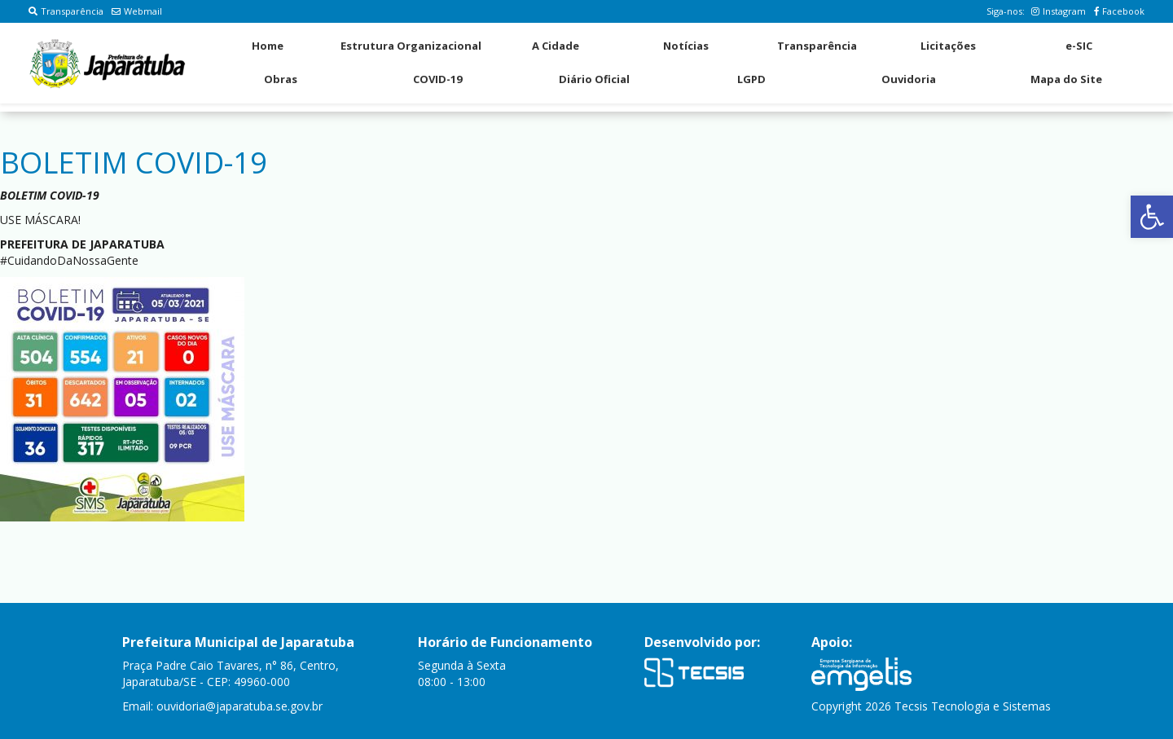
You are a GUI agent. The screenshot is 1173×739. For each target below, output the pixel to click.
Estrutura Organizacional (410, 45)
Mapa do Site (1066, 79)
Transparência (66, 11)
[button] (1152, 217)
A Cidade (555, 45)
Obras (280, 79)
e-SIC (1078, 45)
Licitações (948, 45)
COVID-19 (437, 79)
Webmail (137, 11)
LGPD (751, 79)
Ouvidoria (908, 79)
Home (267, 45)
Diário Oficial (594, 79)
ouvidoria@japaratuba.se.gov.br (239, 706)
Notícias (686, 45)
